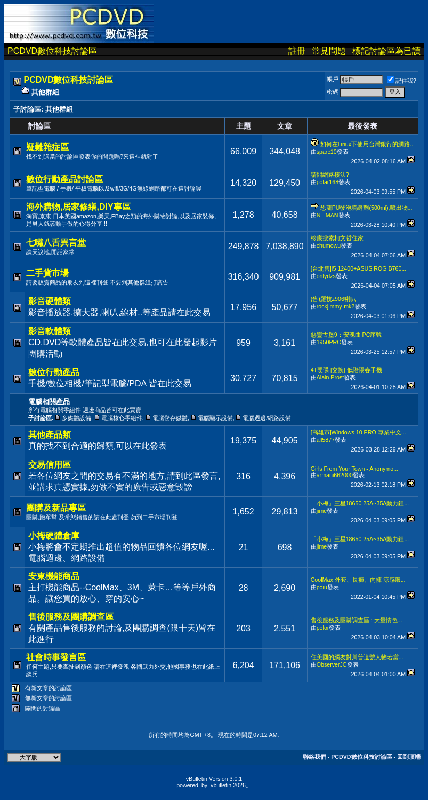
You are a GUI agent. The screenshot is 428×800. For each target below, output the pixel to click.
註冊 (296, 51)
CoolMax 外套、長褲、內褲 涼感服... (358, 579)
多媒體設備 (76, 418)
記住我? (401, 80)
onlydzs (326, 276)
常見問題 (329, 51)
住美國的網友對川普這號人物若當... (357, 657)
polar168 (327, 182)
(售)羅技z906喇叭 (333, 299)
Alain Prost (330, 377)
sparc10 (327, 151)
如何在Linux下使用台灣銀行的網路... (367, 144)
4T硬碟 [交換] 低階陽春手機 (346, 370)
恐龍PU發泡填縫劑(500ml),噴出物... (366, 207)
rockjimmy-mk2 (336, 306)
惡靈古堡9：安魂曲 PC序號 (346, 334)
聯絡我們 (314, 757)
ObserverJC (332, 664)
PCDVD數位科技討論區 (52, 51)
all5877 (326, 440)
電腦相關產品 (49, 402)
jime (322, 511)
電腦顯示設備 (215, 418)
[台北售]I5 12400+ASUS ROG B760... (359, 268)
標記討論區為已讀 (386, 51)
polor (323, 627)
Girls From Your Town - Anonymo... (354, 468)
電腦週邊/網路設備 (267, 418)
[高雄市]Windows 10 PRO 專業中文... (358, 432)
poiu (322, 587)
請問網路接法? (330, 174)
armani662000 (335, 475)
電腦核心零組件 (121, 418)
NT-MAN (327, 215)
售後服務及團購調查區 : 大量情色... (356, 620)
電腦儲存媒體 (170, 418)
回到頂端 (409, 757)
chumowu (329, 245)
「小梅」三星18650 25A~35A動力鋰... (360, 503)
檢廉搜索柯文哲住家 (337, 238)
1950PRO (329, 342)
